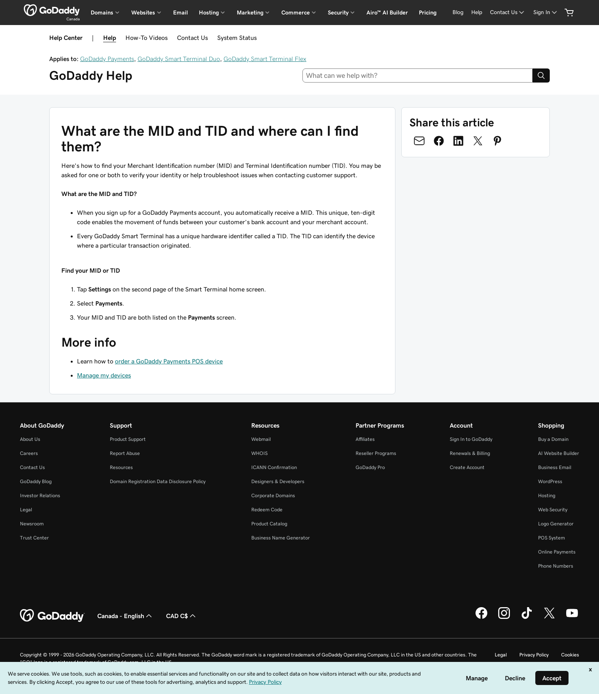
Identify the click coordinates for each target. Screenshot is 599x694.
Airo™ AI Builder (387, 12)
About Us (30, 439)
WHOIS (259, 453)
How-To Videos (146, 37)
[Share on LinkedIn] (458, 141)
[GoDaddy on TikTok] (527, 618)
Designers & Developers (277, 481)
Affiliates (365, 439)
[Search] (541, 75)
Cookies (570, 654)
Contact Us (192, 37)
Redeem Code (267, 509)
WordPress (550, 481)
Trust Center (34, 537)
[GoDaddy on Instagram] (504, 618)
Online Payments (557, 551)
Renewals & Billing (470, 453)
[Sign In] (545, 12)
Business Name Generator (280, 537)
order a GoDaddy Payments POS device (169, 361)
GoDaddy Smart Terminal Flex (265, 59)
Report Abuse (125, 453)
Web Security (552, 509)
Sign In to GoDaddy (471, 439)
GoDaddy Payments (107, 59)
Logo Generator (556, 523)
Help (109, 37)
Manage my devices (104, 375)
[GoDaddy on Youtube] (572, 618)
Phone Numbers (555, 565)
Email (180, 12)
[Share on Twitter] (478, 141)
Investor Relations (40, 495)
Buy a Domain (553, 439)
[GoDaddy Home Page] (52, 615)
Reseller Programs (376, 453)
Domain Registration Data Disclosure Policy (158, 481)
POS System (551, 537)
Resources (121, 467)
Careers (29, 453)
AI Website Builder (558, 453)
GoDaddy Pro (370, 467)
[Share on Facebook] (439, 141)
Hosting (546, 495)
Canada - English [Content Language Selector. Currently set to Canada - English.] (125, 615)
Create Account (467, 467)
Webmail (261, 439)
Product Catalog (269, 523)
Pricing (427, 12)
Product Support (128, 439)
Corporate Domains (273, 495)
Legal (26, 509)
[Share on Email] (419, 141)
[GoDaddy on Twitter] (549, 618)
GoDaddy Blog (36, 481)
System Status (237, 37)
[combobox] (417, 75)
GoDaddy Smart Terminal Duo (179, 59)
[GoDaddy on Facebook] (481, 618)
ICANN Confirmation (274, 467)
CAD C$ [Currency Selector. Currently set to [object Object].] (181, 615)
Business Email (554, 467)
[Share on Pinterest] (497, 141)
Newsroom (32, 523)
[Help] (476, 12)
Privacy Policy (534, 654)
